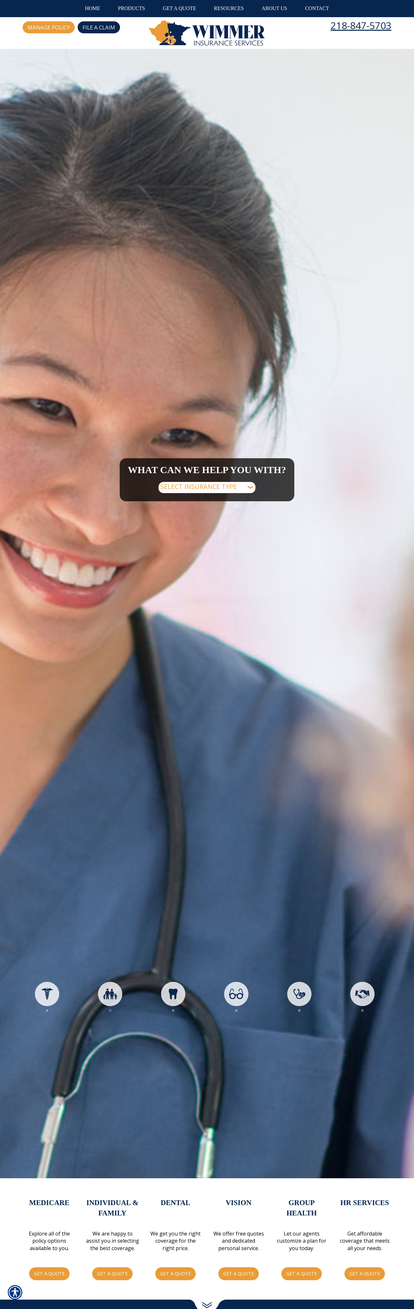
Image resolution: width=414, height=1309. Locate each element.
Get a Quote (49, 1273)
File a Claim (98, 27)
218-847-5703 (361, 25)
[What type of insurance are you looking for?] (207, 487)
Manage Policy (48, 27)
